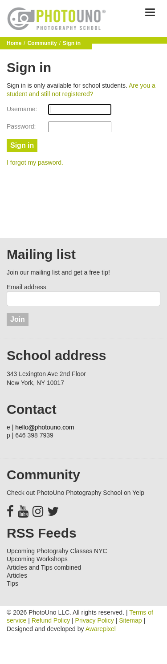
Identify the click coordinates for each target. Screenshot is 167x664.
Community (42, 43)
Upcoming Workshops (37, 559)
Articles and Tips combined (44, 567)
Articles (17, 575)
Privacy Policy (94, 620)
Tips (12, 583)
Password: (21, 126)
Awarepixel (101, 628)
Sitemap (130, 620)
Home (14, 43)
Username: (22, 109)
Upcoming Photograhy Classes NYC (57, 551)
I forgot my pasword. (35, 162)
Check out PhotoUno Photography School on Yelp (75, 492)
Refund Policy (51, 620)
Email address (26, 287)
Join (17, 319)
